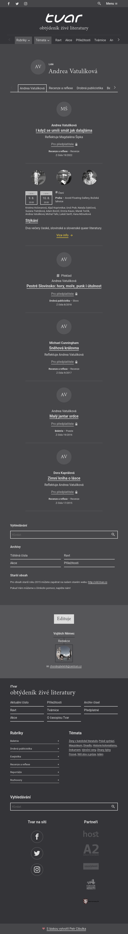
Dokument (74, 749)
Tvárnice (100, 40)
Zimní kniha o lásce (64, 478)
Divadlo (87, 745)
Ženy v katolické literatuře (83, 740)
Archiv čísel (92, 702)
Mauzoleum (75, 745)
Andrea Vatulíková (32, 88)
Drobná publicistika (90, 88)
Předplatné (91, 710)
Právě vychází (106, 740)
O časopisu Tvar (58, 717)
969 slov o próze (86, 754)
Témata (43, 40)
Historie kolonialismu (105, 745)
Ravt (58, 40)
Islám (100, 754)
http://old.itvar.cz (97, 582)
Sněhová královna (64, 348)
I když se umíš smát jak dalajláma (64, 130)
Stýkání (31, 220)
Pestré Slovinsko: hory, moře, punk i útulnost (64, 286)
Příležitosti (83, 40)
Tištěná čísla (19, 555)
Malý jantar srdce (64, 416)
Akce (68, 40)
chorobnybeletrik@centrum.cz (66, 666)
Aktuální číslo (19, 702)
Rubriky (23, 40)
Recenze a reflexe (61, 88)
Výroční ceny (89, 749)
